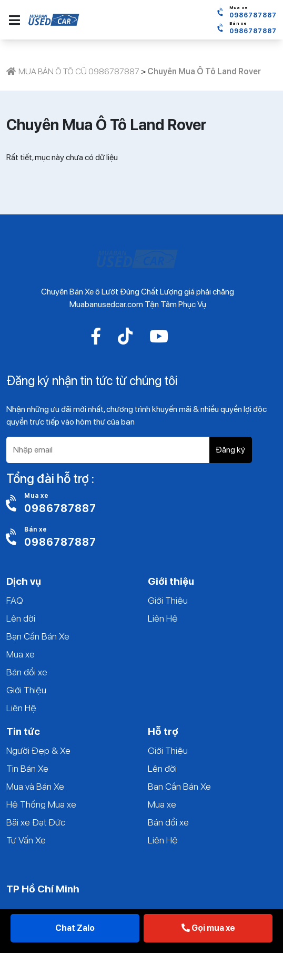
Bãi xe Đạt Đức (35, 822)
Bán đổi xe (26, 671)
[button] (14, 20)
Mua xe (20, 654)
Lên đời (20, 618)
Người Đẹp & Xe (38, 750)
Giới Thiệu (26, 689)
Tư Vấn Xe (26, 840)
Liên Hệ (21, 707)
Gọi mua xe (208, 928)
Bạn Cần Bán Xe (37, 636)
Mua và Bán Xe (35, 786)
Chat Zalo (75, 928)
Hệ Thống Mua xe (41, 804)
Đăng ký (230, 450)
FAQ (14, 600)
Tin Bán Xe (27, 768)
